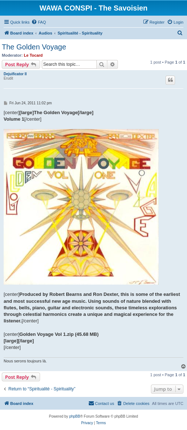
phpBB (74, 416)
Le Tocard (33, 55)
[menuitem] (38, 22)
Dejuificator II (15, 74)
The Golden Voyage (34, 47)
